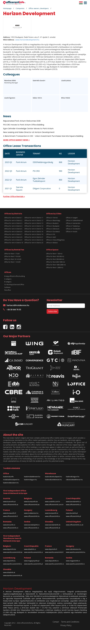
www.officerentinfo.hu (32, 516)
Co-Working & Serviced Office (14, 284)
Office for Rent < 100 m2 (54, 254)
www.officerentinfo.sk (52, 528)
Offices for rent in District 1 (13, 218)
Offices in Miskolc (52, 243)
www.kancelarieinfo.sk (52, 525)
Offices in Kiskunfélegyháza (55, 240)
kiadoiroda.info (8, 477)
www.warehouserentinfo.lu (12, 564)
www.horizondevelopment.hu (27, 40)
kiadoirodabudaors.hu (11, 483)
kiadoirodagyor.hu (30, 480)
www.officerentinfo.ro (10, 528)
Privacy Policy (65, 625)
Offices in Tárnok (52, 218)
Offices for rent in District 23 (33, 243)
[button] (85, 3)
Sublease (7, 287)
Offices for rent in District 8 (13, 237)
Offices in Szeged (71, 218)
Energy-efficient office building (14, 276)
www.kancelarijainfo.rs (32, 525)
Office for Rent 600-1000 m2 (55, 262)
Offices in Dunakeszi (53, 231)
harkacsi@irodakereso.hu (16, 305)
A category (7, 279)
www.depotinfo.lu (9, 561)
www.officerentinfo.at (10, 504)
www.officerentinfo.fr (10, 516)
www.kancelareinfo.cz (73, 501)
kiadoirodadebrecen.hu (32, 477)
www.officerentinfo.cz (73, 504)
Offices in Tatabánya (73, 226)
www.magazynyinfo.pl (31, 561)
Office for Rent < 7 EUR (12, 254)
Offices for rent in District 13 (33, 223)
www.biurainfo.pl (72, 513)
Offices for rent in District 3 (13, 223)
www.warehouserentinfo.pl (33, 564)
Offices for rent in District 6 (13, 231)
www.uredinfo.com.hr (52, 501)
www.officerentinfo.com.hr (54, 504)
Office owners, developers (39, 8)
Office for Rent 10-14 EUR (12, 259)
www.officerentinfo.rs (31, 528)
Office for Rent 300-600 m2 (55, 259)
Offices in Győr (51, 237)
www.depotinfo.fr (51, 549)
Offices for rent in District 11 (33, 218)
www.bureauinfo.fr (9, 513)
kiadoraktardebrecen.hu (53, 480)
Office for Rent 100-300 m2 (55, 256)
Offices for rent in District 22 (33, 240)
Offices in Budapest (52, 226)
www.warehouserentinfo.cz (33, 552)
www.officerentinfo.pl (73, 516)
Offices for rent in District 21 (33, 237)
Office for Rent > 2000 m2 (54, 267)
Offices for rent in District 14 (33, 226)
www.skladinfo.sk (9, 572)
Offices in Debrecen (52, 229)
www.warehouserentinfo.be (12, 552)
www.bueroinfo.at (9, 501)
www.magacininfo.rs (73, 561)
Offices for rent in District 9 (13, 240)
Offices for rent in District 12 (33, 220)
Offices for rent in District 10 (13, 243)
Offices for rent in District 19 (33, 234)
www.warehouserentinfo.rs (75, 564)
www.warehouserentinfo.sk (12, 575)
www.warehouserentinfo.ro (54, 564)
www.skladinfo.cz (30, 549)
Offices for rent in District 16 (33, 231)
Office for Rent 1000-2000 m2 (56, 265)
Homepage (7, 8)
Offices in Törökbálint (73, 229)
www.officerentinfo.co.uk (74, 525)
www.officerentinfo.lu (52, 516)
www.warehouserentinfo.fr (54, 552)
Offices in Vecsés (71, 231)
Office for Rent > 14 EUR (12, 262)
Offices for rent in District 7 (13, 234)
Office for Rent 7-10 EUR (12, 256)
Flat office (7, 290)
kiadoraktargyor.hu (72, 477)
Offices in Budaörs (52, 223)
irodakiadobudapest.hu (11, 480)
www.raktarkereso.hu (73, 549)
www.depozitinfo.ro (52, 561)
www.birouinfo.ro (9, 525)
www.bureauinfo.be (31, 501)
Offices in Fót (50, 234)
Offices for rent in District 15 (33, 229)
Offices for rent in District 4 (13, 226)
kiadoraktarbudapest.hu (53, 477)
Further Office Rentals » (14, 196)
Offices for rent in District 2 (13, 220)
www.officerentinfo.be (31, 504)
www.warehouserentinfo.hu (75, 552)
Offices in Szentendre (73, 223)
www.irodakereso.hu (31, 513)
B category (7, 282)
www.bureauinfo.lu (51, 513)
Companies (20, 8)
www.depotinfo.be (9, 549)
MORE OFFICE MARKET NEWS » (16, 140)
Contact (56, 622)
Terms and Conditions (70, 622)
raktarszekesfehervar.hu (74, 480)
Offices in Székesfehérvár (74, 220)
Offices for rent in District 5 (13, 229)
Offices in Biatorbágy (53, 220)
